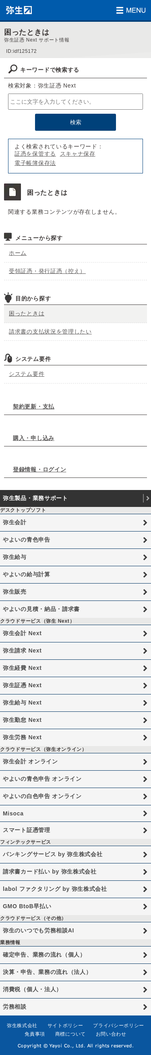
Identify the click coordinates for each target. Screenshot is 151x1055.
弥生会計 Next (22, 633)
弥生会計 (15, 522)
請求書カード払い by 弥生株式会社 (50, 871)
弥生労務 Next (22, 737)
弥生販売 (15, 591)
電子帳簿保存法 (35, 163)
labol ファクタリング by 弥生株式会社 (55, 889)
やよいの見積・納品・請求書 (41, 609)
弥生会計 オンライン (30, 761)
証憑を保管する (35, 153)
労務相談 (15, 1006)
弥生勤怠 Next (22, 720)
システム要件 (26, 374)
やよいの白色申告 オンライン (42, 796)
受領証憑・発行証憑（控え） (47, 271)
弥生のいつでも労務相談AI (38, 930)
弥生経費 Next (22, 668)
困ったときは (26, 313)
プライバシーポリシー (118, 1025)
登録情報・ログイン (39, 469)
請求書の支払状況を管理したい (50, 331)
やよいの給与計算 (26, 574)
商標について (70, 1034)
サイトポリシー (65, 1025)
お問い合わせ (111, 1034)
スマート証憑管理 (26, 830)
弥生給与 (15, 557)
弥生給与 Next (22, 702)
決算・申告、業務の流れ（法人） (47, 972)
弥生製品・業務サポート (35, 498)
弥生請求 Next (22, 650)
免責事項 (35, 1034)
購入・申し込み (33, 438)
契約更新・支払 (33, 406)
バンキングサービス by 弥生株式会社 (52, 854)
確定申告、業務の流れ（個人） (44, 954)
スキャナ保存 (77, 153)
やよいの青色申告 (26, 539)
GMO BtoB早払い (27, 906)
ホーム (18, 253)
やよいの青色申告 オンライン (42, 779)
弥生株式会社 (22, 1025)
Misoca (13, 813)
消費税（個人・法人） (32, 989)
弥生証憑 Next (22, 685)
